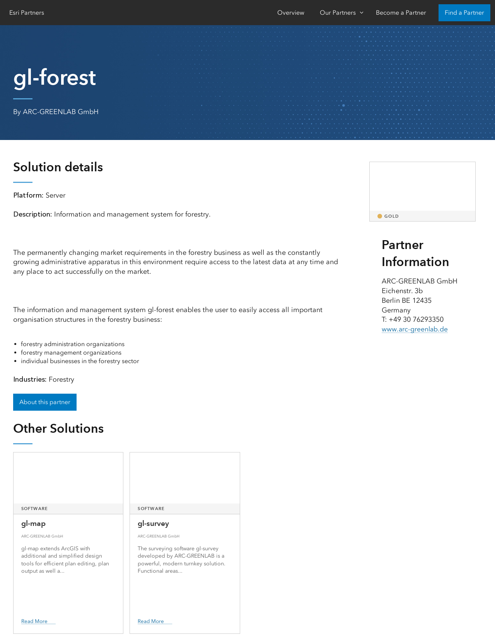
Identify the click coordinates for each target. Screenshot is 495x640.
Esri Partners (26, 12)
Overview (290, 12)
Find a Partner (464, 12)
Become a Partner (401, 12)
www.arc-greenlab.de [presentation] (415, 329)
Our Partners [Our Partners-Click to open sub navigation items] (338, 12)
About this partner (44, 402)
